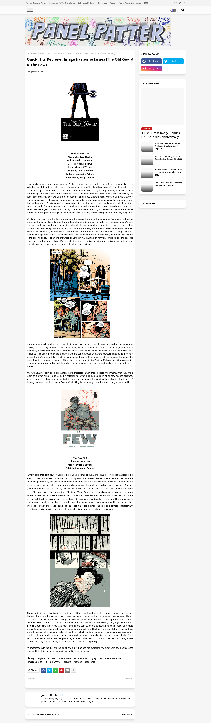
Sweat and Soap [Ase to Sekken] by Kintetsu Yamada (169, 184)
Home (30, 53)
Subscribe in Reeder (107, 3)
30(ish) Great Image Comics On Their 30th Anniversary (160, 135)
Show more (126, 714)
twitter (175, 61)
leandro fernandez (72, 661)
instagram (154, 68)
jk (46, 661)
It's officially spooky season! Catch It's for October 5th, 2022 (168, 157)
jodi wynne (55, 661)
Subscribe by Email (87, 3)
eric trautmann (81, 658)
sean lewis (39, 53)
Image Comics (35, 661)
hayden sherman (113, 658)
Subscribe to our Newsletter (62, 3)
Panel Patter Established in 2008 (133, 3)
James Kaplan (50, 695)
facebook (153, 61)
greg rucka (97, 658)
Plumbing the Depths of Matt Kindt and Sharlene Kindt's (168, 146)
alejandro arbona (46, 658)
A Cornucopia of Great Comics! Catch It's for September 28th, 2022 (168, 172)
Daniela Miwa (64, 658)
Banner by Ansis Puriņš (36, 3)
